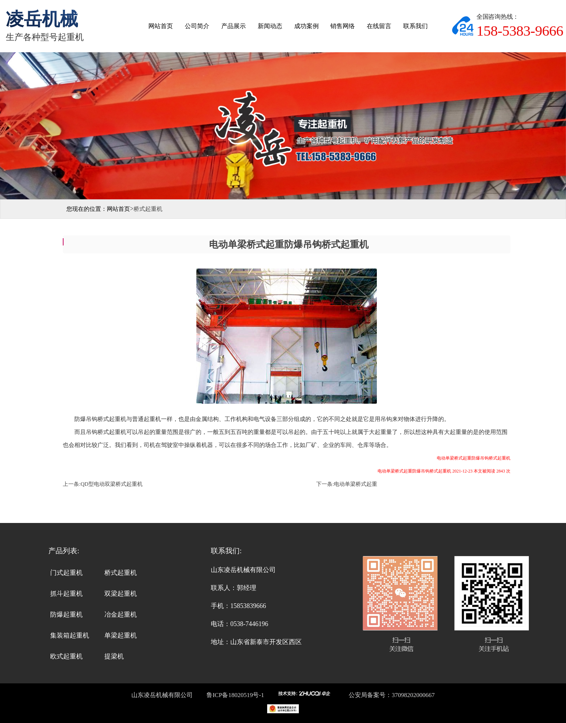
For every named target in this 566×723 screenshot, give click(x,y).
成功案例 (306, 26)
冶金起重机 (120, 614)
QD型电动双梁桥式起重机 (111, 484)
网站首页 (160, 26)
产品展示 (233, 26)
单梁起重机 (120, 635)
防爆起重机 (66, 614)
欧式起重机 (66, 656)
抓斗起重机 (66, 593)
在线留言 (379, 26)
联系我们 (415, 26)
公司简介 (197, 26)
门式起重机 (66, 572)
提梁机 (114, 656)
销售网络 (342, 26)
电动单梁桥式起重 (355, 484)
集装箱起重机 (69, 635)
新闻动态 (270, 26)
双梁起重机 (120, 593)
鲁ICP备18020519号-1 (234, 695)
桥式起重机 (120, 572)
